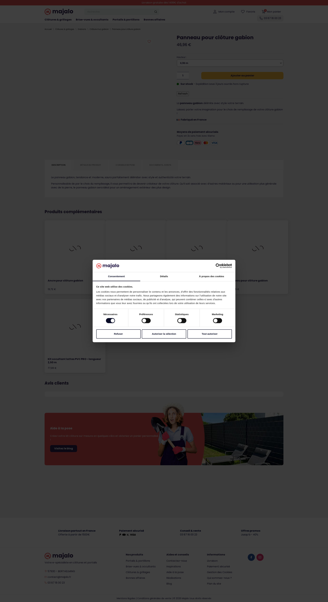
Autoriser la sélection (164, 333)
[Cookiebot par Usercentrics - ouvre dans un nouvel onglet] (218, 266)
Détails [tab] (164, 276)
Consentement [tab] (116, 276)
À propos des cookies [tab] (211, 276)
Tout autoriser (210, 333)
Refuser (118, 333)
